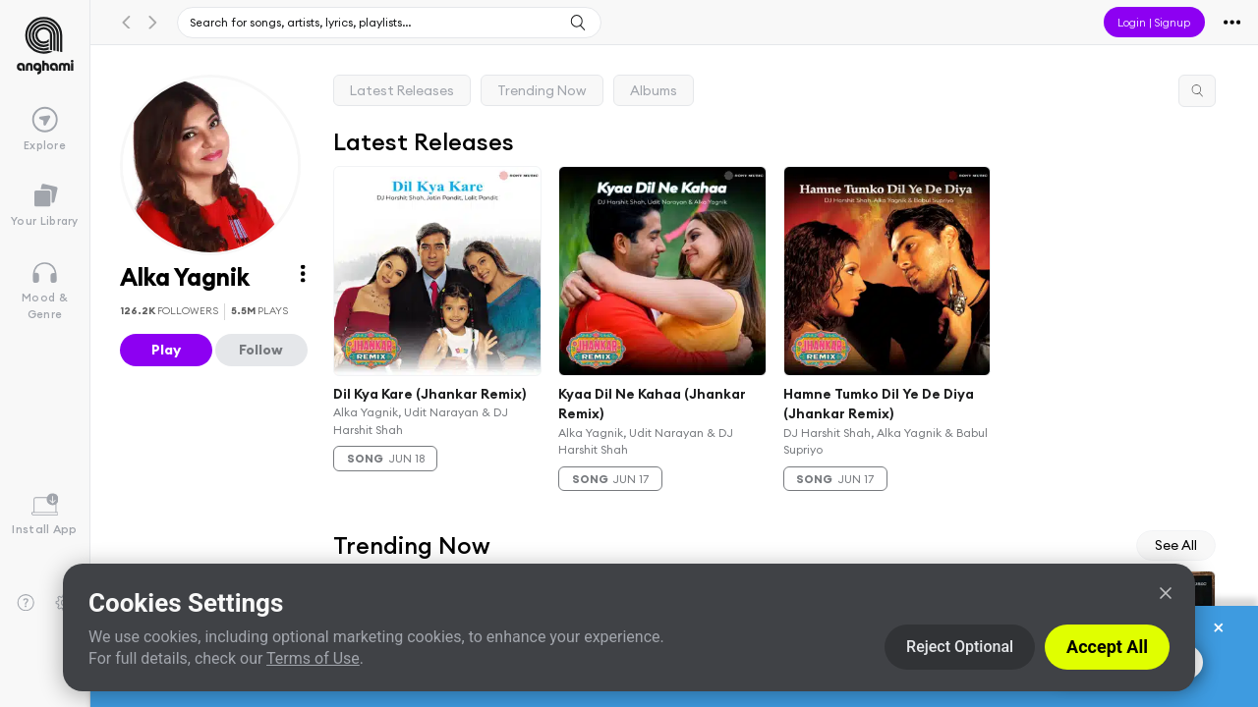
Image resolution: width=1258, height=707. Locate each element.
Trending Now (542, 90)
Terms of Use (313, 658)
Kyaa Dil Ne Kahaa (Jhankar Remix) (652, 403)
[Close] (1165, 593)
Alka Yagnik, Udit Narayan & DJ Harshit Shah (420, 420)
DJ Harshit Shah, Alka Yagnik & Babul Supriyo (885, 441)
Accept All (1107, 646)
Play (166, 349)
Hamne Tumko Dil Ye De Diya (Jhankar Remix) (878, 403)
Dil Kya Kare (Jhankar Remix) (429, 393)
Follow (261, 349)
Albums (653, 90)
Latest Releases (402, 90)
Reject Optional (959, 646)
